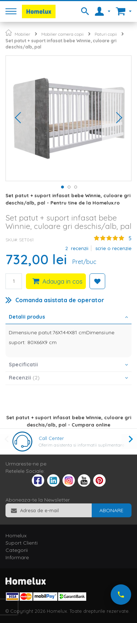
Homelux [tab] (16, 535)
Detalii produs (27, 317)
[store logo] (39, 11)
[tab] (68, 317)
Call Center (51, 438)
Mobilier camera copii (62, 34)
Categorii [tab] (16, 550)
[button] (20, 118)
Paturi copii (106, 34)
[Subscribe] (111, 510)
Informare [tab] (17, 557)
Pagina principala (8, 33)
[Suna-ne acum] (121, 594)
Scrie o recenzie (113, 248)
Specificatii (23, 364)
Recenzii (24, 377)
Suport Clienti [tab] (21, 543)
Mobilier (22, 34)
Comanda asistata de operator (59, 300)
